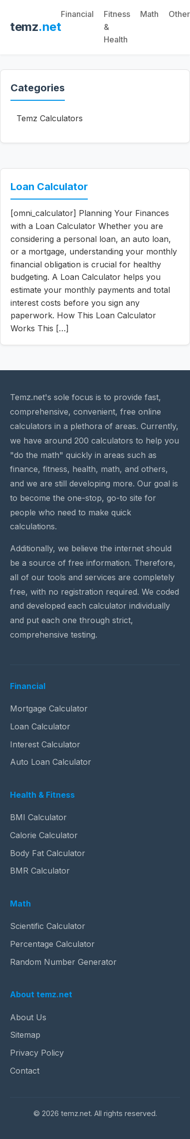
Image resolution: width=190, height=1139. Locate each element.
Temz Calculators (49, 118)
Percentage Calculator (52, 944)
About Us (28, 1017)
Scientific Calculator (47, 926)
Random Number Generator (63, 962)
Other (179, 14)
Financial (77, 14)
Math (149, 14)
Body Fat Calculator (47, 853)
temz (35, 26)
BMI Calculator (38, 817)
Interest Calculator (45, 744)
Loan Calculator (49, 187)
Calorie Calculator (44, 835)
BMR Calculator (40, 871)
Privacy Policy (37, 1053)
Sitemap (25, 1035)
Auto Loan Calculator (50, 762)
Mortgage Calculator (49, 708)
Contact (24, 1071)
